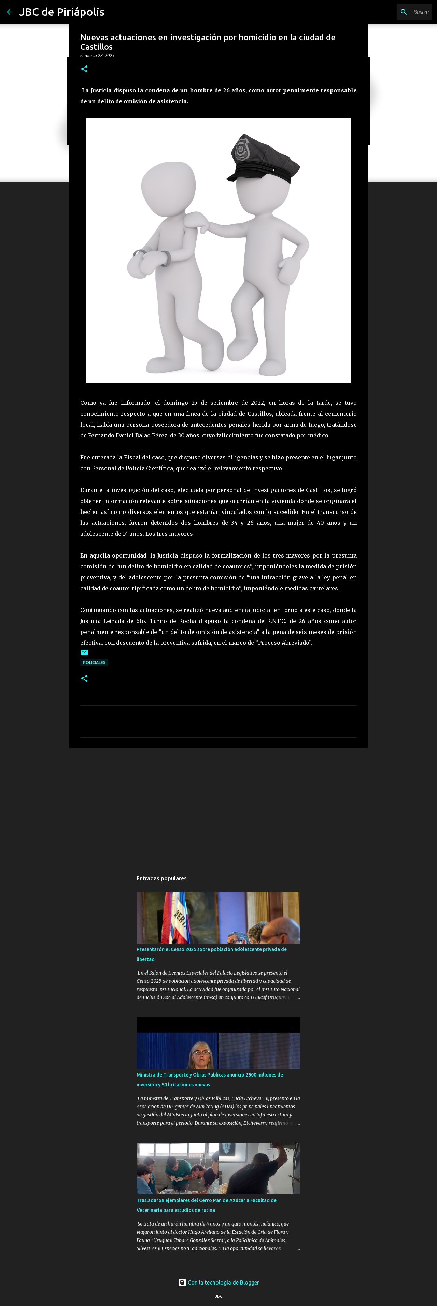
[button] (84, 69)
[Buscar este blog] (396, 12)
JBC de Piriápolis (61, 11)
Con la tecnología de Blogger (218, 1282)
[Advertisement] (218, 806)
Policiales (94, 662)
